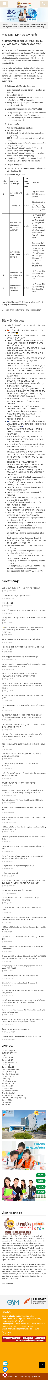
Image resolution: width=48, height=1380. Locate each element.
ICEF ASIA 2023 (7, 603)
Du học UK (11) (7, 1058)
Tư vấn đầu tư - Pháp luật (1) (12, 1095)
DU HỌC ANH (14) (9, 1072)
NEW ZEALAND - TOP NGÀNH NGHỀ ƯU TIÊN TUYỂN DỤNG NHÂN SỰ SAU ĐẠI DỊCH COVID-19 (26, 401)
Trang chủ (5, 24)
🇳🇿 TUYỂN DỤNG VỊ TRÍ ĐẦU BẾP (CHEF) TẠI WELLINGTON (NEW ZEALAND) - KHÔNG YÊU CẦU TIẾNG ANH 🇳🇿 (26, 424)
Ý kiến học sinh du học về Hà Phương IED (16, 1029)
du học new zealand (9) (10, 1069)
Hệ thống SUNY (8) (9, 1081)
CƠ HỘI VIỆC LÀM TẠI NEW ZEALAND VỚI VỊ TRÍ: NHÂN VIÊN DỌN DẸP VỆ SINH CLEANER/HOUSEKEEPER (26, 360)
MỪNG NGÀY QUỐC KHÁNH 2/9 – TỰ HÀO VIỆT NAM (21, 588)
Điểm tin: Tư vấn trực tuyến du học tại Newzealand (19, 983)
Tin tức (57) (6, 1105)
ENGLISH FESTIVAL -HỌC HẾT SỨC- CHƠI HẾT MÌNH (21, 639)
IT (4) (4, 1055)
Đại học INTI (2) (8, 1083)
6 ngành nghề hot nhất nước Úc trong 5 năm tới (18, 890)
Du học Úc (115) (8, 1076)
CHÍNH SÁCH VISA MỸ (10, 873)
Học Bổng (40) (7, 1088)
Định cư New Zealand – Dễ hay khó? (21, 525)
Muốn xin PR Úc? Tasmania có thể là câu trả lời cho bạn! (21, 1037)
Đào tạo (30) (6, 1102)
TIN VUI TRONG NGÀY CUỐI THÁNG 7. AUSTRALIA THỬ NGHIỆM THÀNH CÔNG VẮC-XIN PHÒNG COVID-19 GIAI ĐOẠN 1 (22, 686)
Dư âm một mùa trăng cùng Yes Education (16, 595)
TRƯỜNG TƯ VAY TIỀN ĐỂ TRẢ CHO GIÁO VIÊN (19, 783)
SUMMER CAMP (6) (9, 1053)
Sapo (38, 1376)
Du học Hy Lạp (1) (8, 1051)
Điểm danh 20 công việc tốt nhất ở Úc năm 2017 (26, 523)
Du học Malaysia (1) (9, 1062)
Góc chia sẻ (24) (8, 1086)
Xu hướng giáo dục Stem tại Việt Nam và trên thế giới (20, 657)
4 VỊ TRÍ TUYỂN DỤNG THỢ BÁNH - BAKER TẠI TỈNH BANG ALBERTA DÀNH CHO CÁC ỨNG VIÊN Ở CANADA (25, 439)
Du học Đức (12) (8, 1067)
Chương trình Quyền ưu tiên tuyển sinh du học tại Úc (20, 976)
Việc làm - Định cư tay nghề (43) (14, 1098)
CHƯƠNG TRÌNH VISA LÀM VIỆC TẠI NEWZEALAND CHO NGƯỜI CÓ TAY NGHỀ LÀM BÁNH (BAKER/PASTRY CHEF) (25, 464)
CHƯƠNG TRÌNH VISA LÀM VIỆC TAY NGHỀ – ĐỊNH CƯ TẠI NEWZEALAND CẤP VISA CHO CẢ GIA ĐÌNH (26, 373)
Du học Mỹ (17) (7, 1060)
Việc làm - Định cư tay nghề (21, 24)
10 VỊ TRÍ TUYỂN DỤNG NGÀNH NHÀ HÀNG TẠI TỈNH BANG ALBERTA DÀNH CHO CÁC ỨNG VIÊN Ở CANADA (25, 446)
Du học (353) (7, 1100)
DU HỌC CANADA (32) (10, 1074)
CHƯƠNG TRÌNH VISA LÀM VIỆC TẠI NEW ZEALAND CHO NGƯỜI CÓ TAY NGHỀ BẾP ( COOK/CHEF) (25, 472)
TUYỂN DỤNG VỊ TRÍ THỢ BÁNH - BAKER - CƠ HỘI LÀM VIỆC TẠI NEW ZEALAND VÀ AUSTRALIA (25, 431)
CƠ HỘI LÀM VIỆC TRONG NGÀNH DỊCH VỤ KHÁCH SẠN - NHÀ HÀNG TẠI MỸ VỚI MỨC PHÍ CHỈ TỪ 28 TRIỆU (25, 342)
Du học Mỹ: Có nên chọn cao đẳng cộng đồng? (18, 866)
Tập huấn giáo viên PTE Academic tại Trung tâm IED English (22, 800)
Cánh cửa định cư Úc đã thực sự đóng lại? (24, 538)
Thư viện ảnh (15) (8, 1093)
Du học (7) (6, 1065)
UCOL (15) (6, 1079)
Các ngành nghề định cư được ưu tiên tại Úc (25, 571)
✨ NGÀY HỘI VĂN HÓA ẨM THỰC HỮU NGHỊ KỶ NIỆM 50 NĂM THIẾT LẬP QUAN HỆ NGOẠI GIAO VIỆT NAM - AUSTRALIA (22, 630)
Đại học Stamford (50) (10, 1091)
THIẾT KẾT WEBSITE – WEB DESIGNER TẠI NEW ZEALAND (23, 610)
